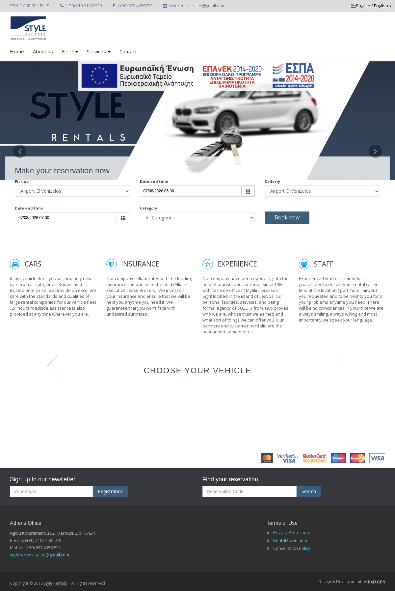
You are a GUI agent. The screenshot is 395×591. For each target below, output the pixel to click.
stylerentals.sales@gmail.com (39, 555)
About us (43, 51)
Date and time (154, 181)
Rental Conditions (290, 540)
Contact (128, 51)
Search (309, 491)
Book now (287, 217)
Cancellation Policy (291, 548)
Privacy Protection (291, 532)
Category (148, 208)
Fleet (70, 51)
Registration (110, 491)
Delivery (272, 181)
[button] (20, 193)
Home (17, 51)
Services (99, 51)
